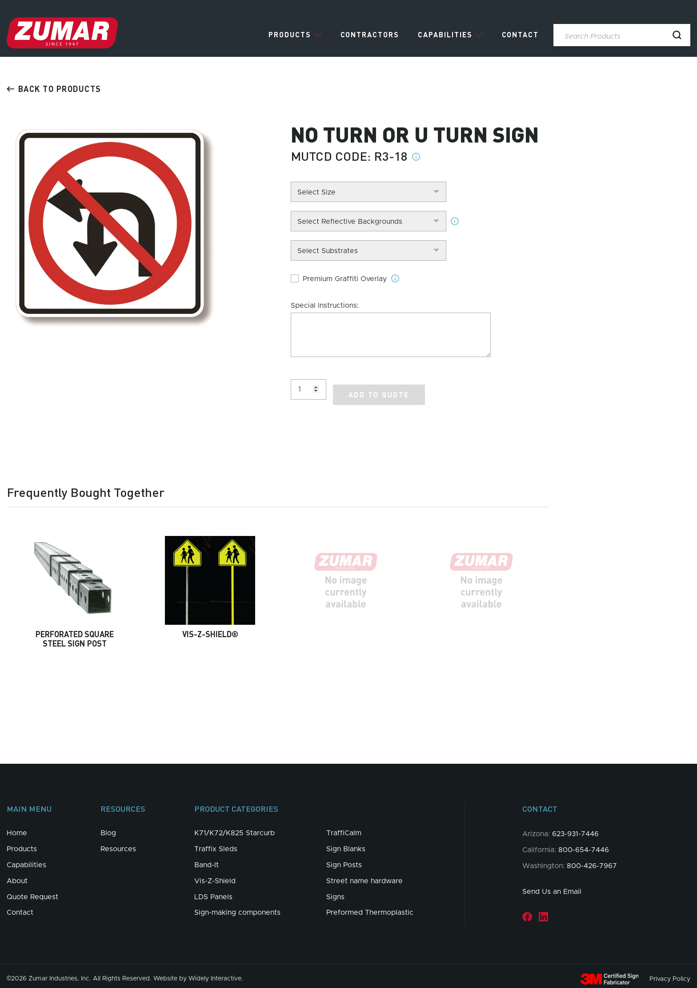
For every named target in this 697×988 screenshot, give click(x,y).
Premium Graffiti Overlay (345, 278)
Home (17, 827)
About (17, 875)
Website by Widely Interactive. (198, 973)
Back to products (54, 88)
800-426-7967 (592, 860)
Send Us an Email (551, 886)
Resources (118, 843)
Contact (520, 34)
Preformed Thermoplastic (369, 907)
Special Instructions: (325, 305)
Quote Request (32, 891)
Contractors (369, 34)
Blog (108, 827)
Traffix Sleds (215, 843)
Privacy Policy (669, 973)
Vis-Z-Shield (215, 875)
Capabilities (445, 34)
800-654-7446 (583, 844)
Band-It (206, 859)
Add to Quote (378, 389)
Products (289, 34)
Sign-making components (237, 907)
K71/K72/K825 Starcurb (234, 827)
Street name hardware (364, 875)
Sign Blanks (345, 843)
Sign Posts (344, 859)
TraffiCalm (343, 827)
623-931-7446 (575, 828)
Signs (335, 891)
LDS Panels (213, 891)
